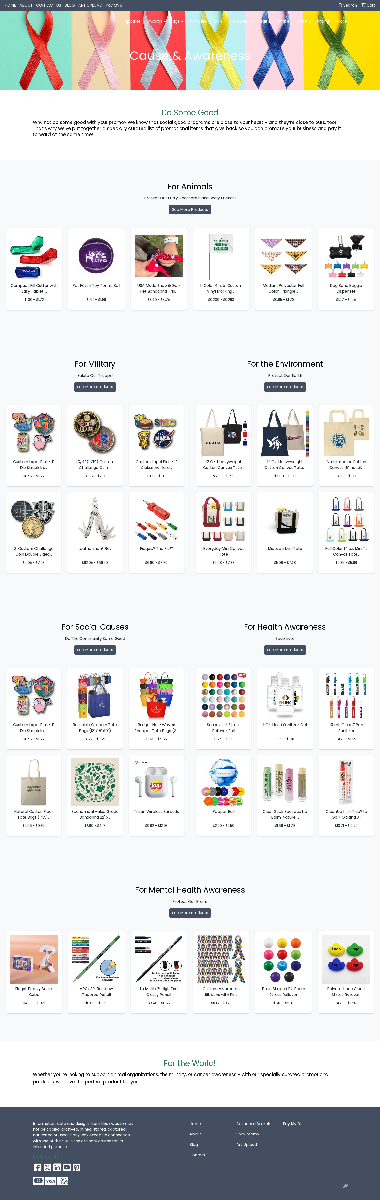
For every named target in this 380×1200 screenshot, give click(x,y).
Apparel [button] (132, 21)
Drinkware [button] (197, 21)
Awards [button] (155, 21)
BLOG (69, 5)
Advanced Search (253, 1123)
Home (195, 1123)
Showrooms (247, 1134)
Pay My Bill (115, 5)
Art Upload (246, 1144)
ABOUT (26, 5)
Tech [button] (302, 21)
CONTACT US (48, 5)
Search (348, 5)
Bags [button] (174, 21)
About (195, 1134)
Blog (194, 1144)
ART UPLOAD (90, 5)
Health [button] (263, 21)
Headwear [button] (239, 21)
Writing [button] (322, 21)
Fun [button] (218, 21)
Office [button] (284, 21)
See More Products (190, 209)
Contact (198, 1155)
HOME (10, 5)
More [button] (342, 21)
